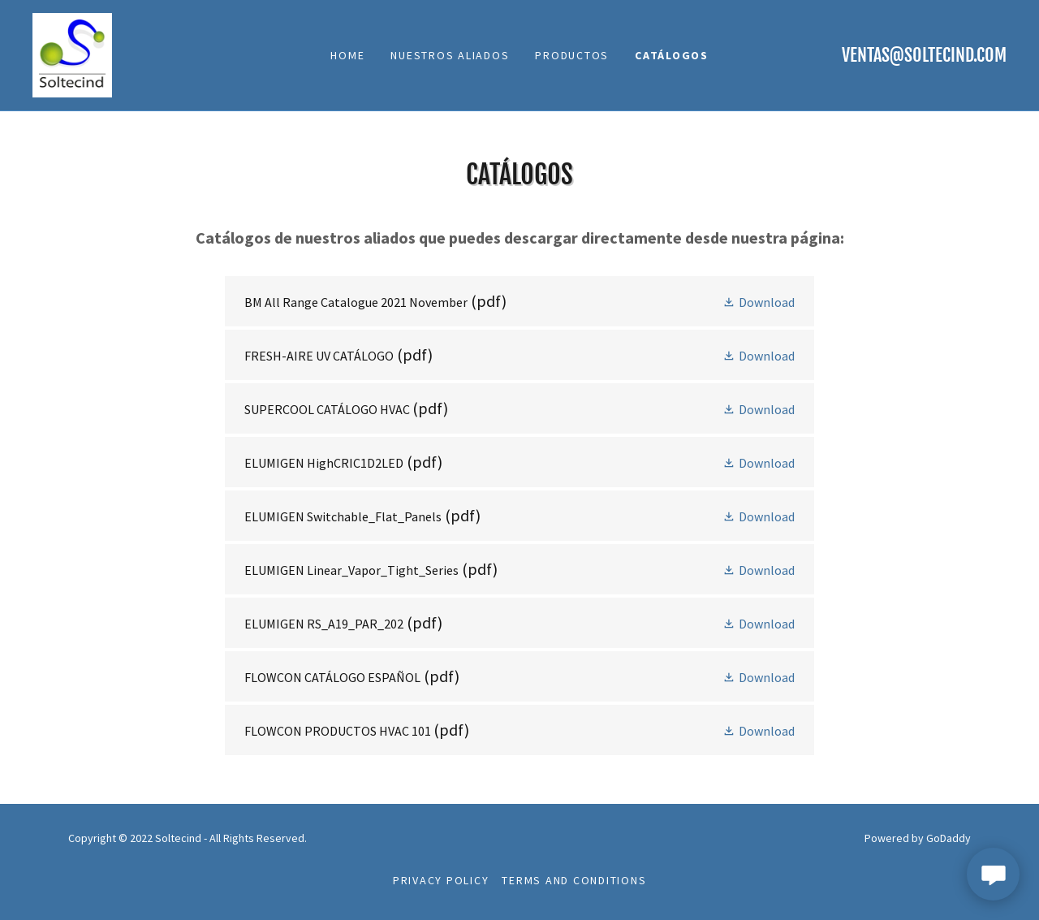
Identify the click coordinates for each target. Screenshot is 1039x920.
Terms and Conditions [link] (574, 880)
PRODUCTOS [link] (572, 55)
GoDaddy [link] (948, 838)
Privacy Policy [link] (441, 880)
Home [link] (347, 55)
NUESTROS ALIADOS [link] (449, 55)
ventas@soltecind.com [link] (924, 55)
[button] (758, 301)
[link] (72, 53)
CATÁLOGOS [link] (672, 55)
